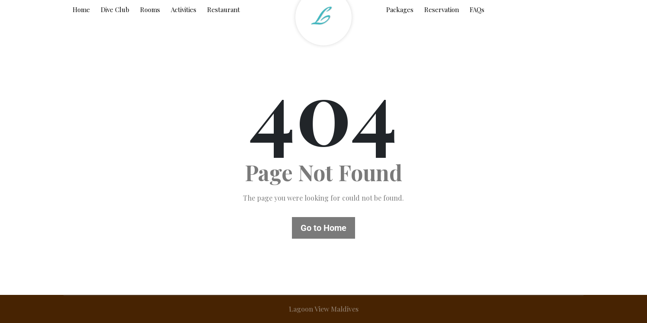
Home (81, 9)
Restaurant (223, 9)
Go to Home (323, 228)
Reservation (441, 9)
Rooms (150, 9)
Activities (183, 9)
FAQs (477, 9)
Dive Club (115, 9)
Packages (399, 9)
